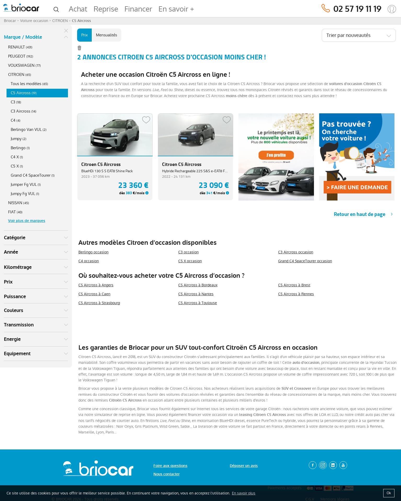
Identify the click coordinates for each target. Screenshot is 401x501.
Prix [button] (8, 282)
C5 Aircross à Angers (95, 285)
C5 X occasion (190, 261)
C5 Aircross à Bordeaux (197, 285)
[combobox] (359, 35)
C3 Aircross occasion (295, 252)
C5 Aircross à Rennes (296, 294)
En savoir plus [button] (243, 493)
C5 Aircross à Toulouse (197, 302)
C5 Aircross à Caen (94, 294)
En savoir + (176, 9)
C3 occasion (188, 252)
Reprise (106, 9)
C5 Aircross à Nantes (196, 294)
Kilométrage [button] (18, 267)
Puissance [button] (15, 296)
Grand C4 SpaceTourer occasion (305, 261)
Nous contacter (166, 474)
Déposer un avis (244, 465)
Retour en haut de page (359, 214)
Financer (138, 9)
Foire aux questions (170, 465)
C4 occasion (88, 261)
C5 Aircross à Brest (294, 285)
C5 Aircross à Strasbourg (99, 302)
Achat (78, 9)
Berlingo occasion (93, 252)
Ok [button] (389, 493)
